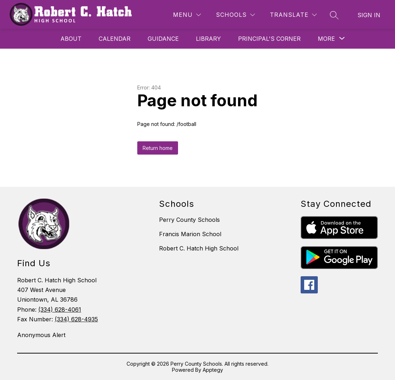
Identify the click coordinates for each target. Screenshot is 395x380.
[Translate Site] (293, 14)
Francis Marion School (190, 234)
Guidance (163, 38)
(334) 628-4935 (76, 319)
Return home (158, 148)
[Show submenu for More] (326, 38)
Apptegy (213, 370)
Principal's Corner (269, 38)
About (71, 38)
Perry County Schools (189, 219)
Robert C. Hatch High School (198, 248)
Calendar (114, 38)
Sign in (368, 15)
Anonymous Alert (41, 334)
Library (208, 38)
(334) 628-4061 (59, 309)
